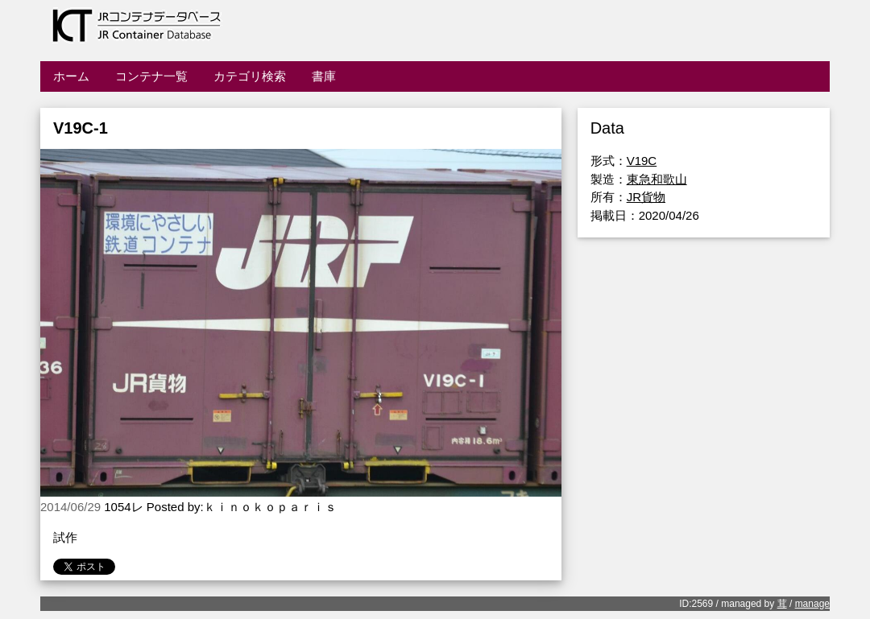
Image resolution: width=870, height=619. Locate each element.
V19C (642, 160)
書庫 (324, 76)
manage (812, 603)
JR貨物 (646, 197)
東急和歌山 (657, 179)
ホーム (71, 76)
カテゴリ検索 (249, 76)
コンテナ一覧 (151, 76)
